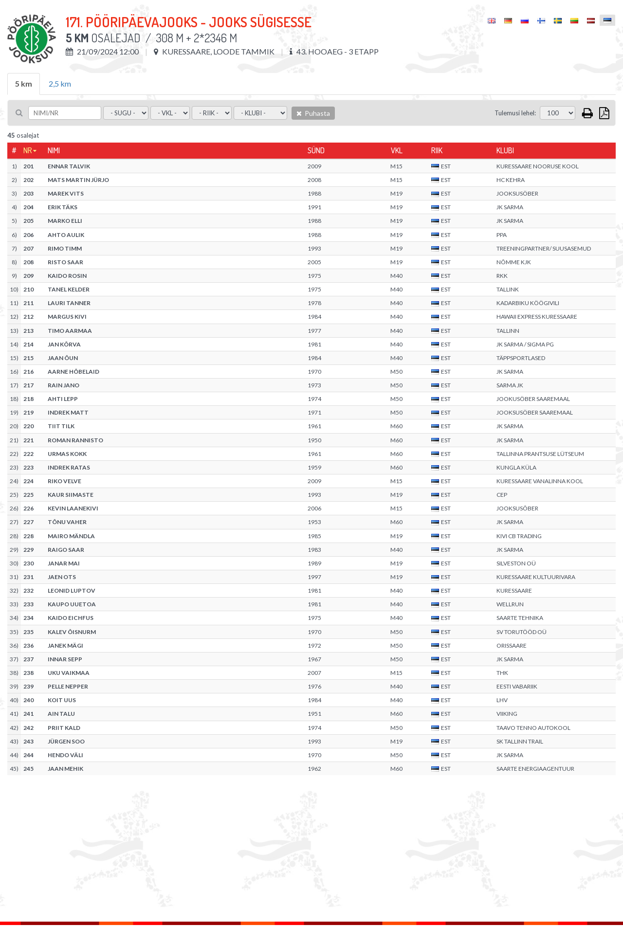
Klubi (505, 150)
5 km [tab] (23, 83)
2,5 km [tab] (60, 83)
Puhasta (313, 113)
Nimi (54, 150)
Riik (436, 150)
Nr (27, 150)
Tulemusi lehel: (515, 113)
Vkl (397, 150)
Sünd (316, 150)
